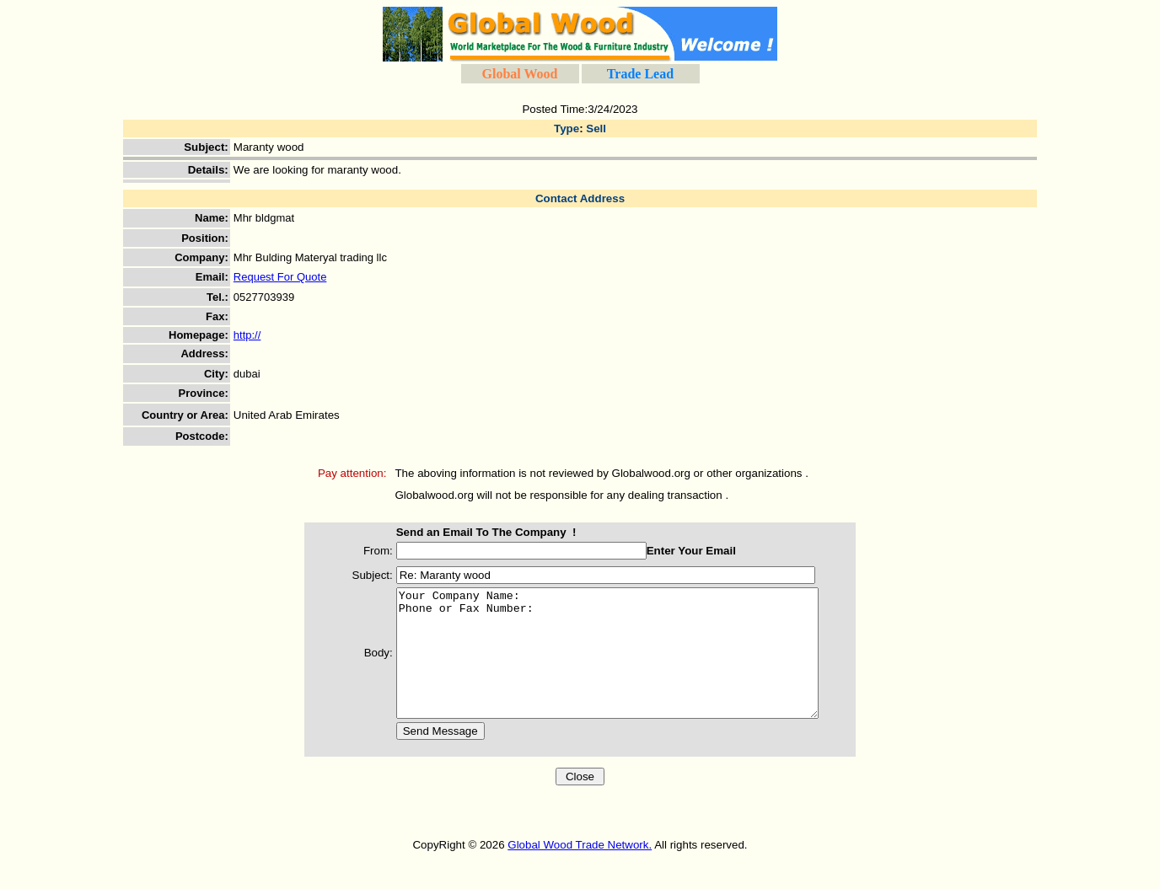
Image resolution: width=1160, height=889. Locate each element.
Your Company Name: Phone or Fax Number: (615, 665)
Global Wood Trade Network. (580, 870)
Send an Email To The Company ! (469, 532)
